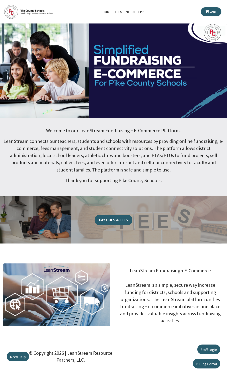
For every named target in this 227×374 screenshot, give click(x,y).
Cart (211, 12)
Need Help (18, 357)
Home (106, 12)
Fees (118, 12)
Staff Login (209, 349)
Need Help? (135, 12)
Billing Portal (206, 364)
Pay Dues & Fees (113, 219)
